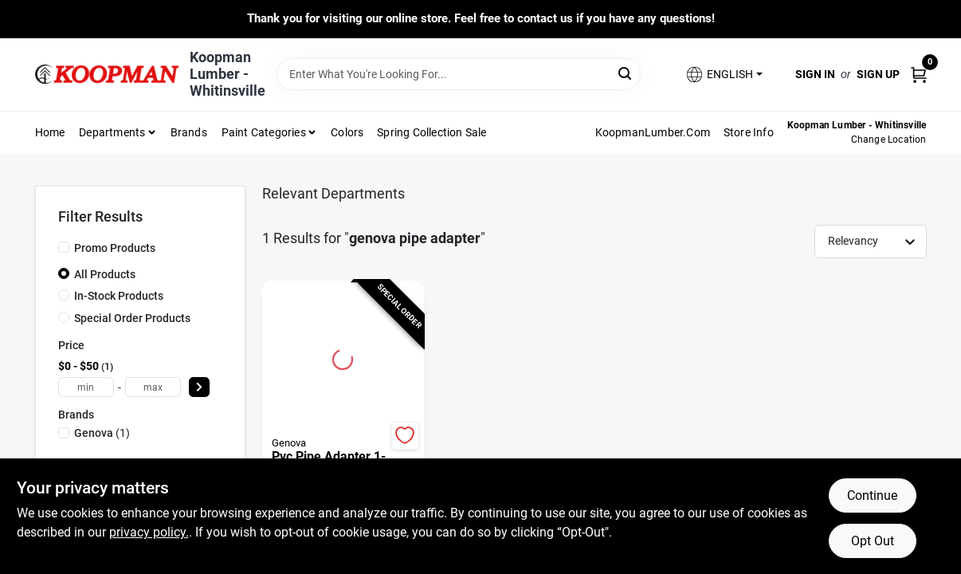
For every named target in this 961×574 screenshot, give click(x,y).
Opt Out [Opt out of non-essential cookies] (872, 540)
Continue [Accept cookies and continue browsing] (872, 495)
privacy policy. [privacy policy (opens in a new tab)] (149, 532)
